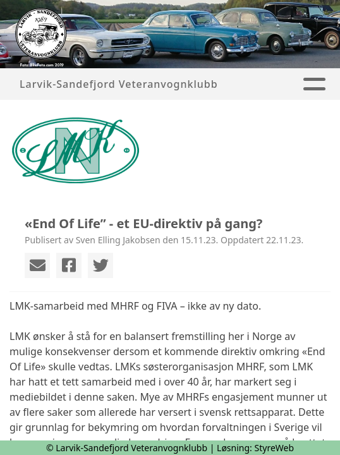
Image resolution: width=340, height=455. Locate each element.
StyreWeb (274, 448)
